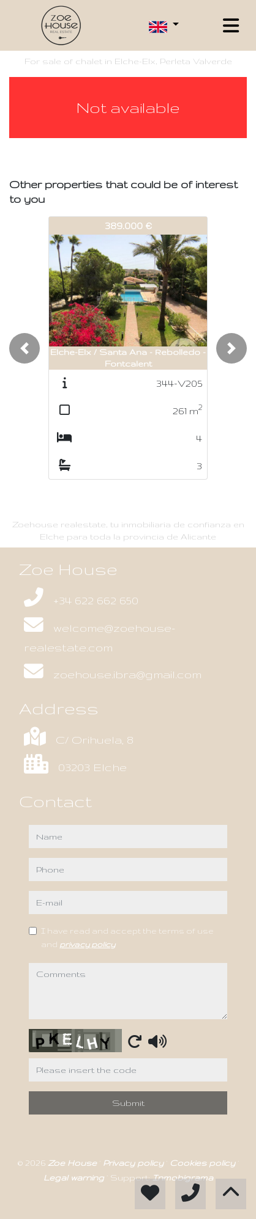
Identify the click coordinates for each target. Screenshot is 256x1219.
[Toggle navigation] (231, 25)
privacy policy (87, 944)
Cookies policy (204, 1163)
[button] (24, 348)
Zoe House (73, 1163)
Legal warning (75, 1177)
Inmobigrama (182, 1177)
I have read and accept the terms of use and (127, 937)
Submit (128, 1103)
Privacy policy (134, 1163)
